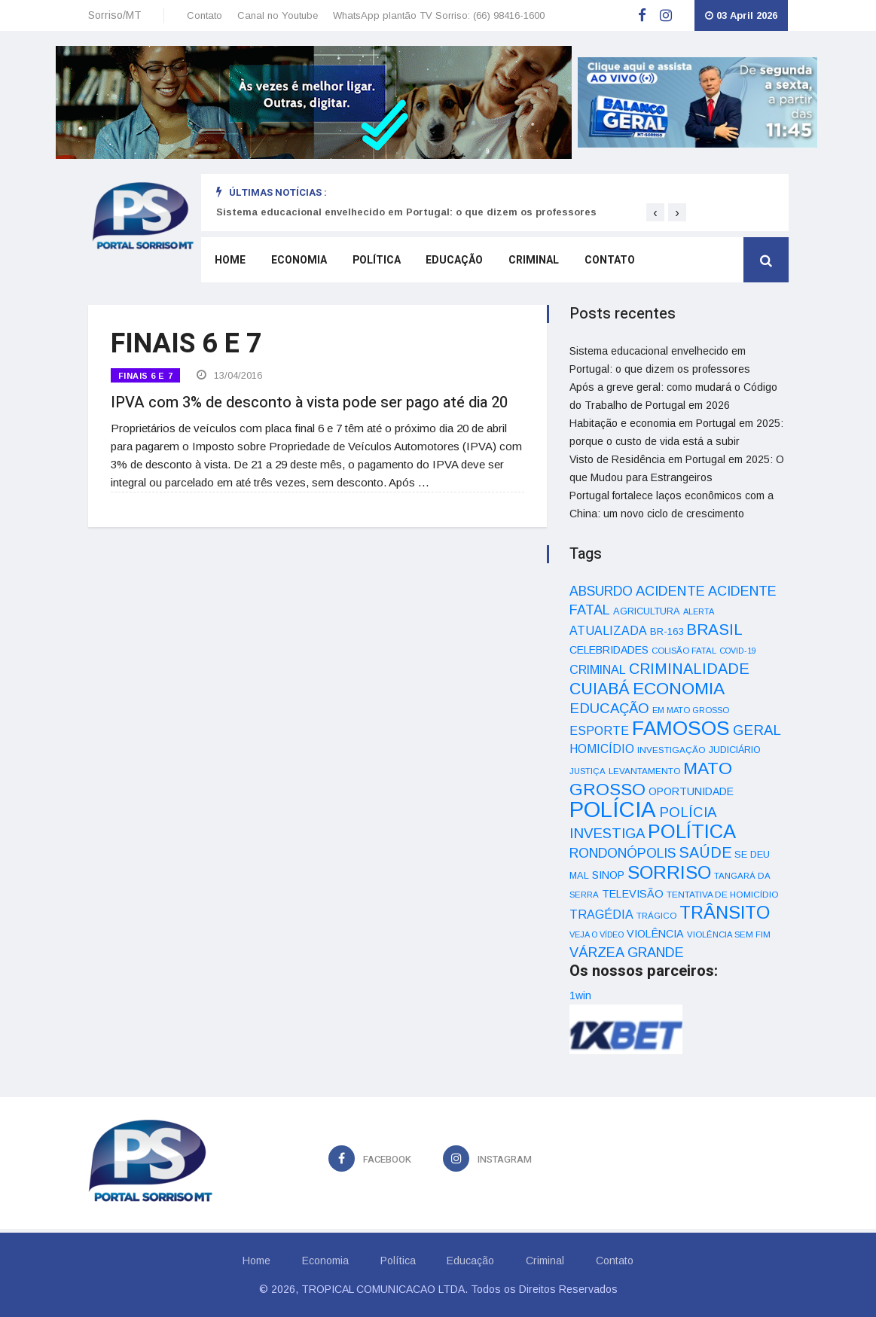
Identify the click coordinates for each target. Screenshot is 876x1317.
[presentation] (655, 212)
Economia (296, 262)
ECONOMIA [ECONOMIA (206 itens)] (679, 688)
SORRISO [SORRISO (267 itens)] (669, 872)
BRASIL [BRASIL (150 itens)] (714, 629)
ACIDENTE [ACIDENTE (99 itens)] (670, 591)
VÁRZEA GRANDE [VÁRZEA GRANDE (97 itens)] (626, 952)
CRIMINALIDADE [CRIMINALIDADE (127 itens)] (689, 668)
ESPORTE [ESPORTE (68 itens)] (599, 730)
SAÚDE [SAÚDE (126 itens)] (705, 852)
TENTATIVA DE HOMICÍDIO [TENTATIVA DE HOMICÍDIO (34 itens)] (723, 894)
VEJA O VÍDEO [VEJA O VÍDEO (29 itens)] (596, 934)
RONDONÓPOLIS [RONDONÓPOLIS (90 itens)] (622, 853)
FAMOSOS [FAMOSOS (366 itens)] (681, 728)
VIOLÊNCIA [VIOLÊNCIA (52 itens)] (655, 934)
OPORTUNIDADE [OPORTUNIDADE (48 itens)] (691, 791)
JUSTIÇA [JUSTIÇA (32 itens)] (587, 771)
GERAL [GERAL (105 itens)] (757, 730)
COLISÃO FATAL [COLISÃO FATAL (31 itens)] (684, 650)
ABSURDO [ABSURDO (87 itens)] (601, 591)
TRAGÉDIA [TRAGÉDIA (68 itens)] (601, 914)
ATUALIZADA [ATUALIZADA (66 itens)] (608, 630)
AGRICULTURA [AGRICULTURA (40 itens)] (646, 611)
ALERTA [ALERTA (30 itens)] (698, 611)
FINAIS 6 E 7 (145, 375)
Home (228, 262)
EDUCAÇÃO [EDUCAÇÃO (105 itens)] (609, 708)
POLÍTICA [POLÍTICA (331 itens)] (692, 831)
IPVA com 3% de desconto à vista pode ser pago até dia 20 (309, 401)
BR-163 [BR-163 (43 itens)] (666, 631)
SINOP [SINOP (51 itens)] (608, 875)
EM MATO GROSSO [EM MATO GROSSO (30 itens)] (690, 710)
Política (372, 262)
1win (580, 995)
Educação (449, 262)
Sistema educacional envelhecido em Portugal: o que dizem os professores (406, 212)
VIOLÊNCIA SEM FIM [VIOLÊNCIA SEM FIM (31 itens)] (729, 934)
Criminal (527, 262)
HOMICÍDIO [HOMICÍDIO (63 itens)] (601, 748)
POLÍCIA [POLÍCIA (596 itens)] (612, 809)
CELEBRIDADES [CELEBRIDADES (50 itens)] (609, 650)
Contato (204, 15)
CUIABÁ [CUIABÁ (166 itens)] (599, 689)
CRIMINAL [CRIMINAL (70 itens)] (597, 669)
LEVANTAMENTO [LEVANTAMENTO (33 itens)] (644, 771)
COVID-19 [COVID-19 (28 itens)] (737, 650)
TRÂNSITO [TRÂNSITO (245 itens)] (724, 912)
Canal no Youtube (277, 15)
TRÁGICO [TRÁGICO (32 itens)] (656, 915)
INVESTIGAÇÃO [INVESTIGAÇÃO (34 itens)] (671, 750)
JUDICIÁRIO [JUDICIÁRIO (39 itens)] (735, 750)
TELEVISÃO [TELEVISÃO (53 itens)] (633, 894)
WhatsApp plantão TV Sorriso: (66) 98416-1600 (439, 15)
